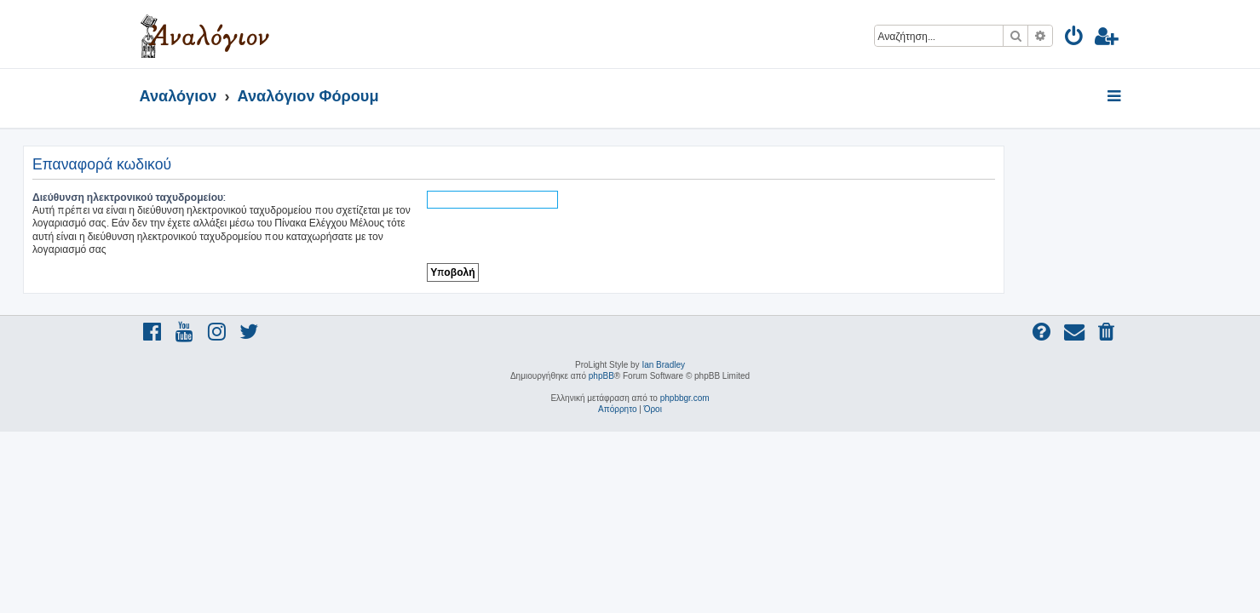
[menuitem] (1075, 39)
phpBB (601, 376)
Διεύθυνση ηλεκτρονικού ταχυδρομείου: (245, 197)
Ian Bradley (663, 365)
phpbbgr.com (685, 398)
